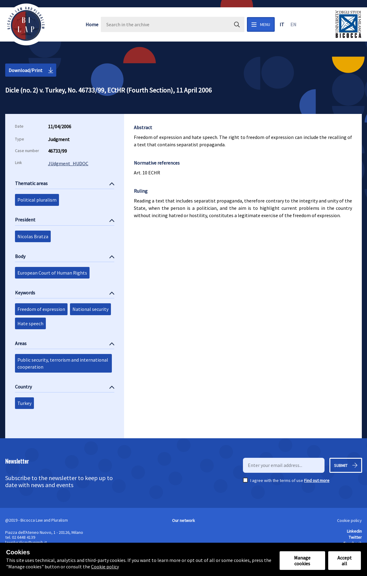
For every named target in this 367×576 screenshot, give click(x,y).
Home (92, 24)
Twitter (355, 537)
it (282, 24)
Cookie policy (349, 520)
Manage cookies (302, 560)
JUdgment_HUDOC (68, 163)
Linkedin (354, 531)
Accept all (344, 560)
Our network (183, 520)
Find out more (316, 480)
